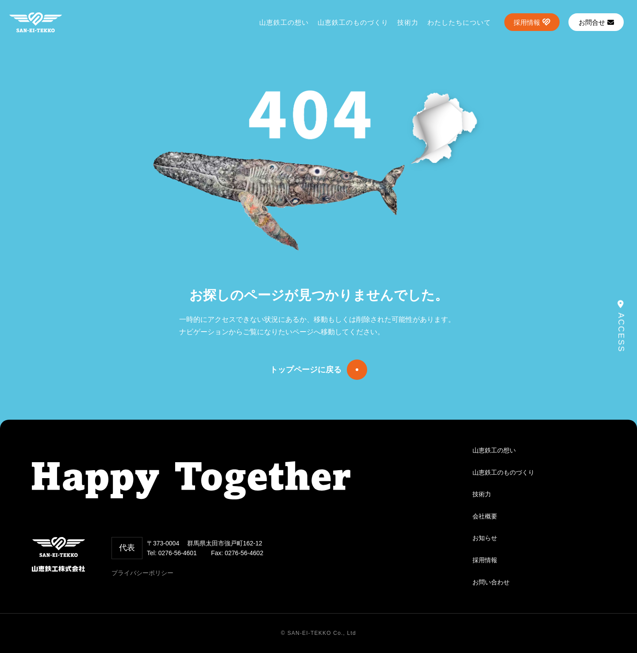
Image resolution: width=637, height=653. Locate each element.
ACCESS (621, 326)
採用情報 (527, 22)
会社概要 (484, 516)
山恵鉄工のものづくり (353, 22)
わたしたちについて (459, 22)
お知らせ (484, 537)
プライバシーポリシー (142, 572)
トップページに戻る (306, 369)
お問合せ (596, 22)
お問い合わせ (491, 582)
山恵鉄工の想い (284, 22)
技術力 (407, 22)
